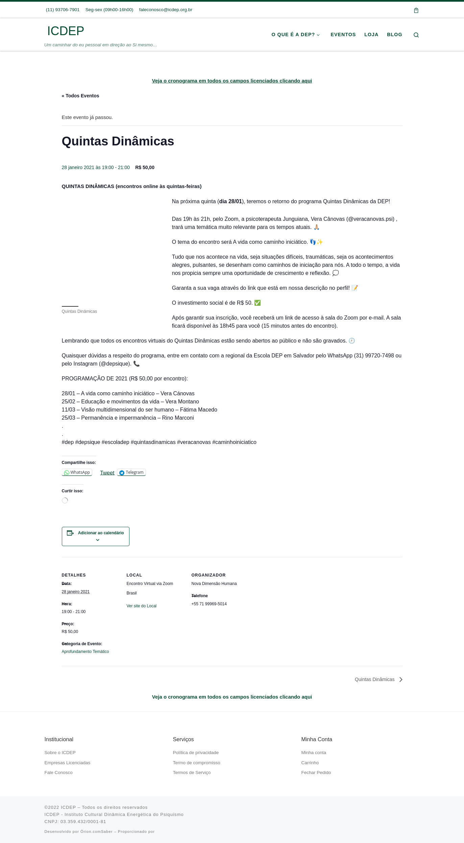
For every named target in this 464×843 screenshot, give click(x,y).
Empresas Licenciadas (68, 762)
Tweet (107, 472)
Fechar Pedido (316, 772)
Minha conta (313, 752)
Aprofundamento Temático (85, 651)
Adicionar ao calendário (101, 533)
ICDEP (68, 807)
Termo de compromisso (196, 762)
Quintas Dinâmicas (375, 679)
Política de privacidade (196, 752)
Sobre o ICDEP (60, 752)
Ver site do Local (142, 606)
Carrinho (310, 762)
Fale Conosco (59, 772)
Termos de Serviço (192, 772)
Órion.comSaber (96, 831)
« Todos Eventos (80, 95)
